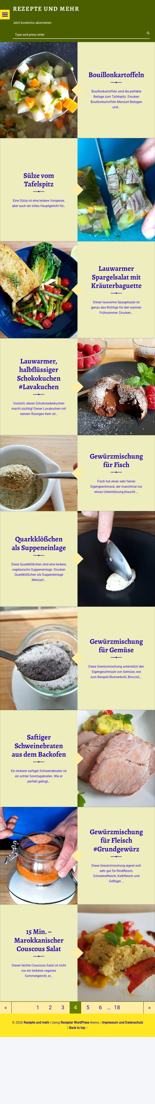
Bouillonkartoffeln (116, 75)
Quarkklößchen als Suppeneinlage (39, 543)
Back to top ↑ (78, 1028)
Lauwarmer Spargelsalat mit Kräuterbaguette (116, 277)
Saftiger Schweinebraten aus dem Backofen (39, 745)
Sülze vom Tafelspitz (38, 179)
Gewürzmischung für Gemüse (116, 645)
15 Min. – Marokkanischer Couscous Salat (39, 940)
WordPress (81, 1022)
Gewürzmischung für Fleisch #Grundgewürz (116, 840)
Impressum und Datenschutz (122, 1022)
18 (117, 1007)
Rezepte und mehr (36, 1022)
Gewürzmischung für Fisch (116, 460)
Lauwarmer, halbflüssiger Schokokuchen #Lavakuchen (39, 374)
